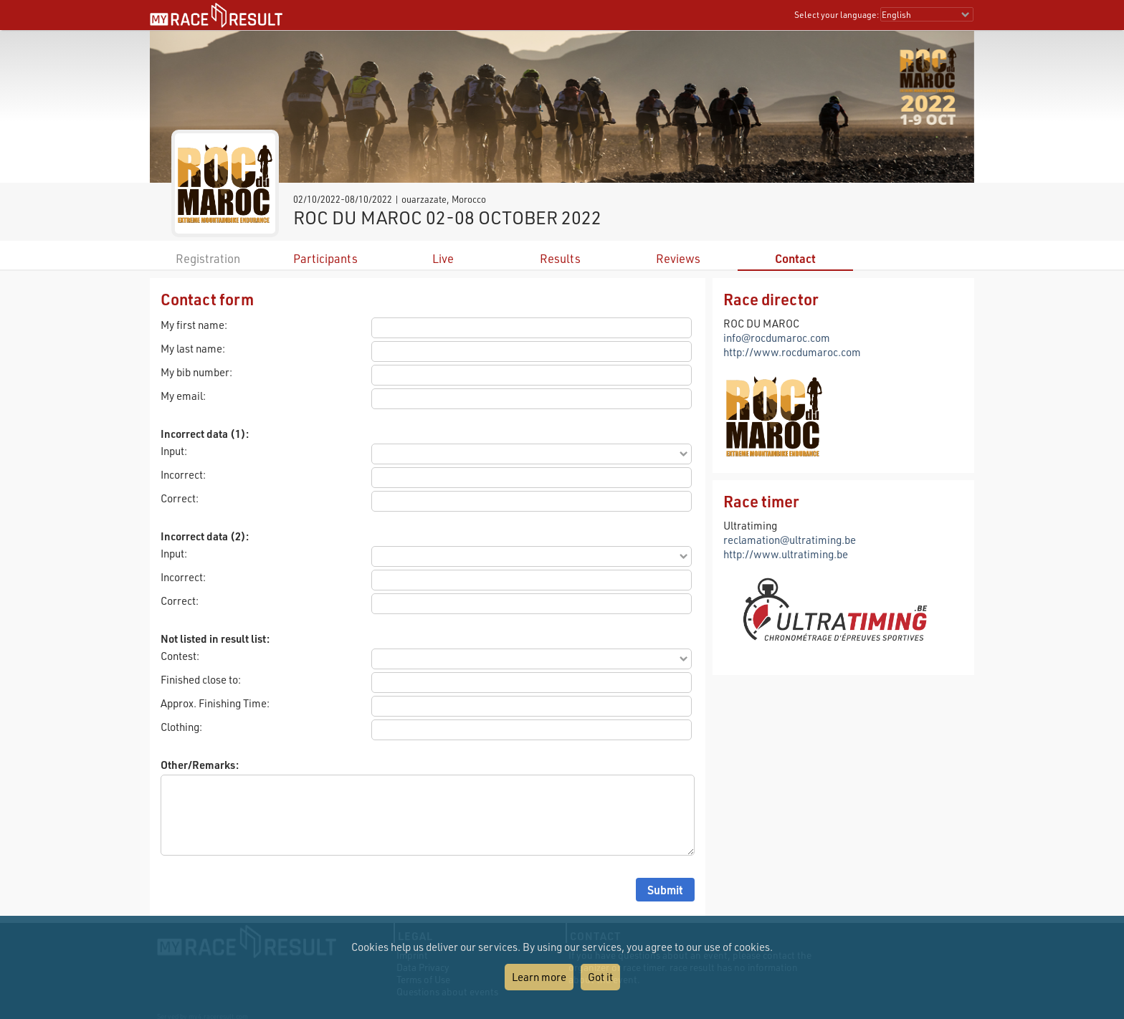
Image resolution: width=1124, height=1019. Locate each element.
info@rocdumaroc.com (776, 337)
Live (443, 258)
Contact (795, 258)
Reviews (678, 258)
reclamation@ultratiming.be (789, 539)
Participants (325, 258)
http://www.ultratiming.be (785, 554)
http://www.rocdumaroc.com (792, 352)
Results (560, 258)
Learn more (539, 977)
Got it (600, 977)
